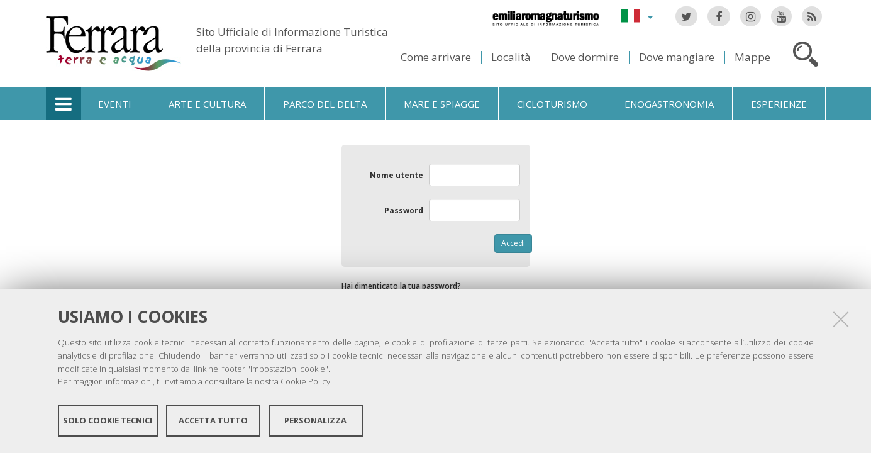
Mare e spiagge (442, 104)
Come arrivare (436, 57)
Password (403, 210)
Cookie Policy (305, 381)
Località (511, 57)
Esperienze (779, 104)
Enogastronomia (669, 104)
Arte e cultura (207, 104)
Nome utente (396, 175)
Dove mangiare (676, 57)
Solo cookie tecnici (107, 420)
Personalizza (315, 420)
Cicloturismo (552, 104)
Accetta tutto (213, 420)
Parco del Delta (325, 104)
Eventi (114, 104)
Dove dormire (585, 57)
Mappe (752, 57)
